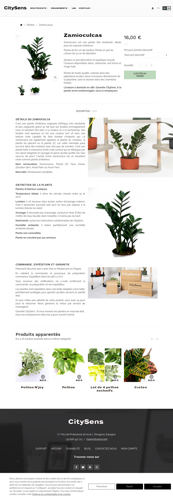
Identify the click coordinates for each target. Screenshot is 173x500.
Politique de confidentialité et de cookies (51, 494)
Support (41, 446)
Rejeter (129, 486)
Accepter (157, 486)
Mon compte (129, 446)
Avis (96, 110)
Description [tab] (81, 110)
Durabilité (73, 446)
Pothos (68, 385)
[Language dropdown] (158, 8)
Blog (87, 446)
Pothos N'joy (32, 385)
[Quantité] (146, 65)
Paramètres (101, 486)
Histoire (56, 446)
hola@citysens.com (97, 437)
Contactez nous (106, 446)
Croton (140, 385)
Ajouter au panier (140, 74)
